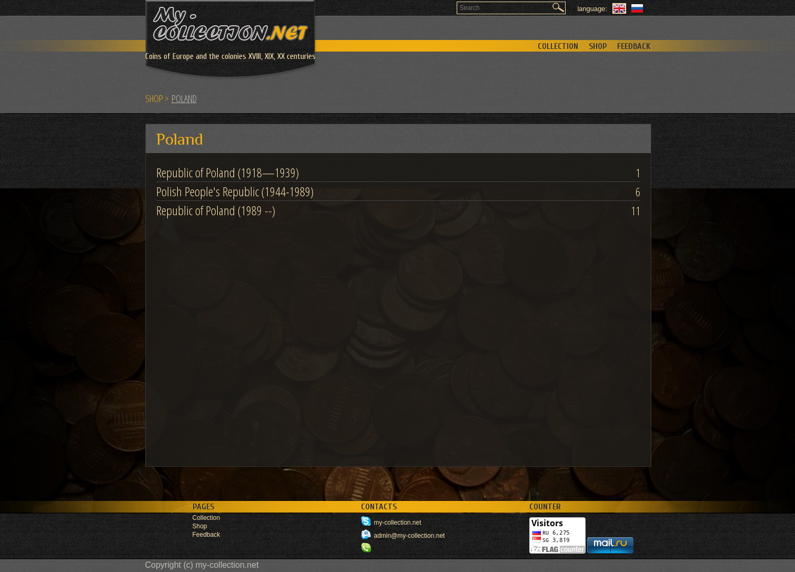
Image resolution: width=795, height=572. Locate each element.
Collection (558, 46)
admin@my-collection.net (409, 535)
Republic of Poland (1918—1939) (227, 172)
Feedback (633, 46)
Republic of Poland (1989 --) (215, 210)
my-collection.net (397, 522)
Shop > (157, 98)
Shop (598, 46)
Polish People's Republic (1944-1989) (235, 191)
